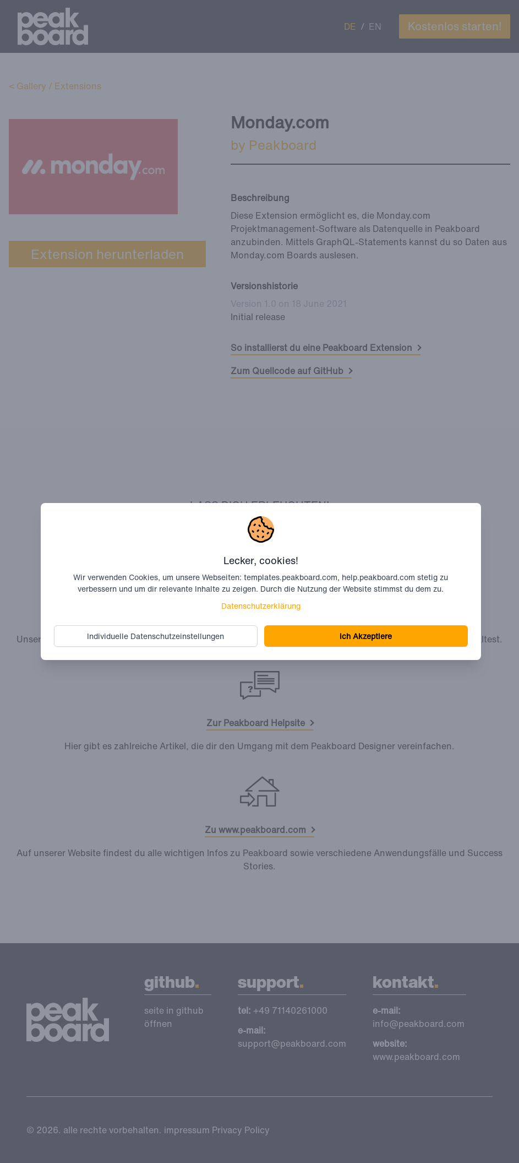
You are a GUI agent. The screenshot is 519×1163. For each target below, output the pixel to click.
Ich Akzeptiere (366, 636)
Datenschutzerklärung (261, 606)
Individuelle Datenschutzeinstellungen (155, 636)
